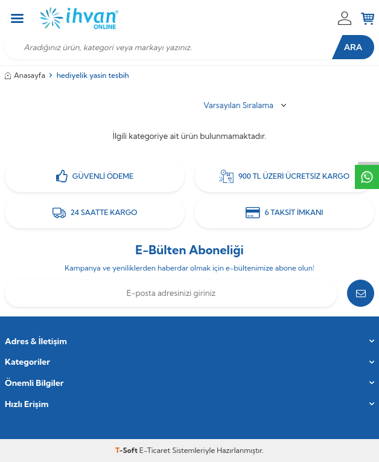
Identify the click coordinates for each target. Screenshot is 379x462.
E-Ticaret (154, 450)
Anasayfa (25, 75)
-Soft (127, 450)
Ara (353, 47)
